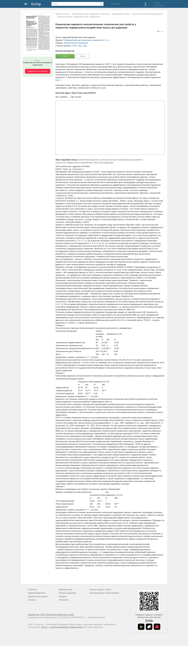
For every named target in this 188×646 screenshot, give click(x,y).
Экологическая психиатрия (76, 43)
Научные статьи (63, 14)
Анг (162, 31)
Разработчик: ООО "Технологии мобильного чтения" (51, 614)
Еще (57, 80)
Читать (65, 56)
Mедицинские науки (121, 14)
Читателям (63, 600)
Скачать (83, 56)
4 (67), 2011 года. (79, 46)
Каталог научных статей (100, 589)
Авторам (62, 596)
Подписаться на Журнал (38, 71)
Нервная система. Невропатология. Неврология (78, 17)
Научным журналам (67, 593)
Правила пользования (37, 596)
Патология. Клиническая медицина (147, 14)
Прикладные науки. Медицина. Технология (91, 14)
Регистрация (159, 5)
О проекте (32, 589)
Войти (157, 3)
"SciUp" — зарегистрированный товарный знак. (62, 627)
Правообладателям (36, 593)
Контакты (32, 600)
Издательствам (65, 589)
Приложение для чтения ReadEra (104, 593)
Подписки (115, 4)
